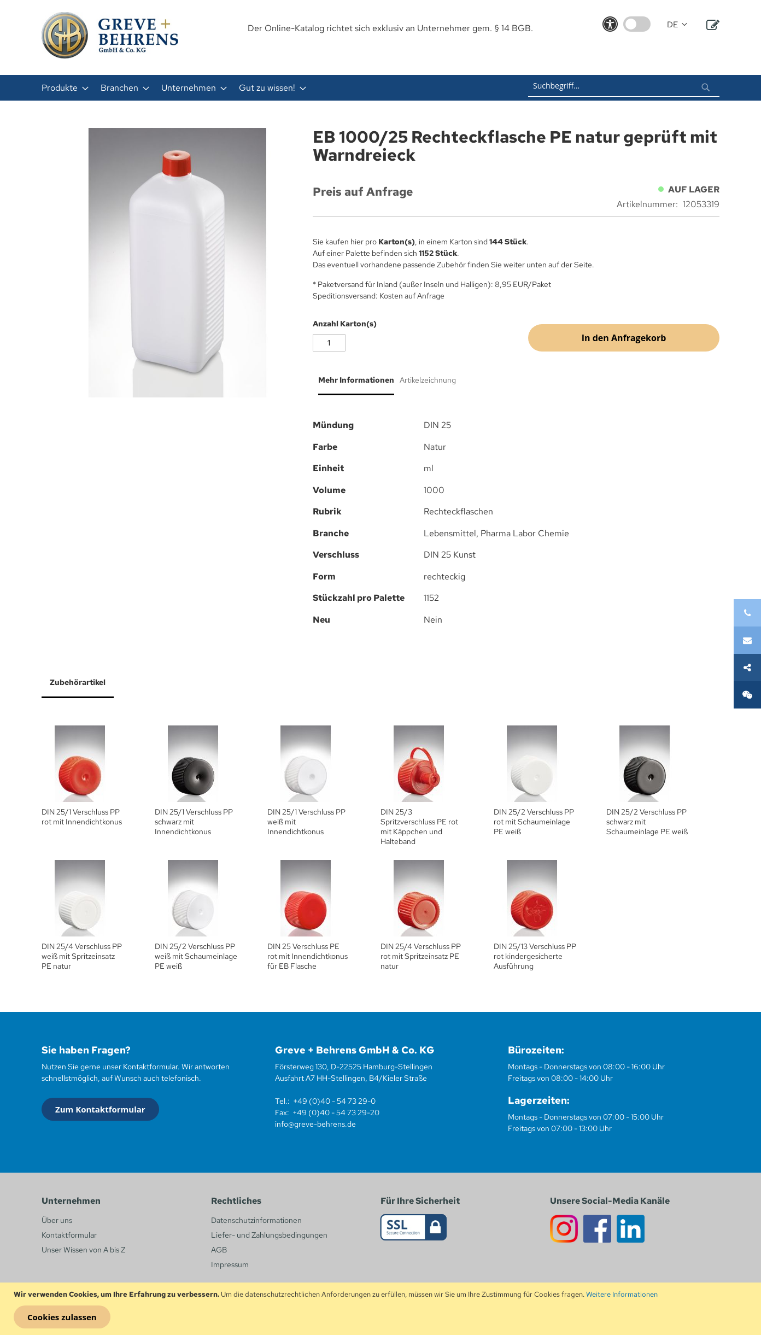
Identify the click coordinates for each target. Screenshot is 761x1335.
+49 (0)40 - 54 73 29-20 (335, 1112)
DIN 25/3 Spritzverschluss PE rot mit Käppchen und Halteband (419, 826)
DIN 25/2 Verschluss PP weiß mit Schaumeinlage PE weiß (196, 956)
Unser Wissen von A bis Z (83, 1250)
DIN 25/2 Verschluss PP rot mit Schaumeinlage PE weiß (534, 821)
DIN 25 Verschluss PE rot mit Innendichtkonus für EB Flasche (307, 956)
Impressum (230, 1264)
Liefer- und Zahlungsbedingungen (269, 1235)
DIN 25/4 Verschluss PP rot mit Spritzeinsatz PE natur (420, 956)
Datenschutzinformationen (256, 1220)
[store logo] (110, 35)
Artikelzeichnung (428, 380)
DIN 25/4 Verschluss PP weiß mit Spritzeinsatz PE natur (82, 956)
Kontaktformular (69, 1235)
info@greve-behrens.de (315, 1124)
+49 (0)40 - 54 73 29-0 (334, 1101)
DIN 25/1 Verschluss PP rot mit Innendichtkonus (82, 817)
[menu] (237, 88)
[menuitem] (62, 88)
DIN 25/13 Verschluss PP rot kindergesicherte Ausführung (535, 956)
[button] (677, 25)
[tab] (353, 384)
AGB (219, 1250)
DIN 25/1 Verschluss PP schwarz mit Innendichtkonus (194, 821)
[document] (382, 1308)
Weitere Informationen (622, 1294)
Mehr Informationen (356, 380)
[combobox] (623, 86)
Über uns (57, 1220)
